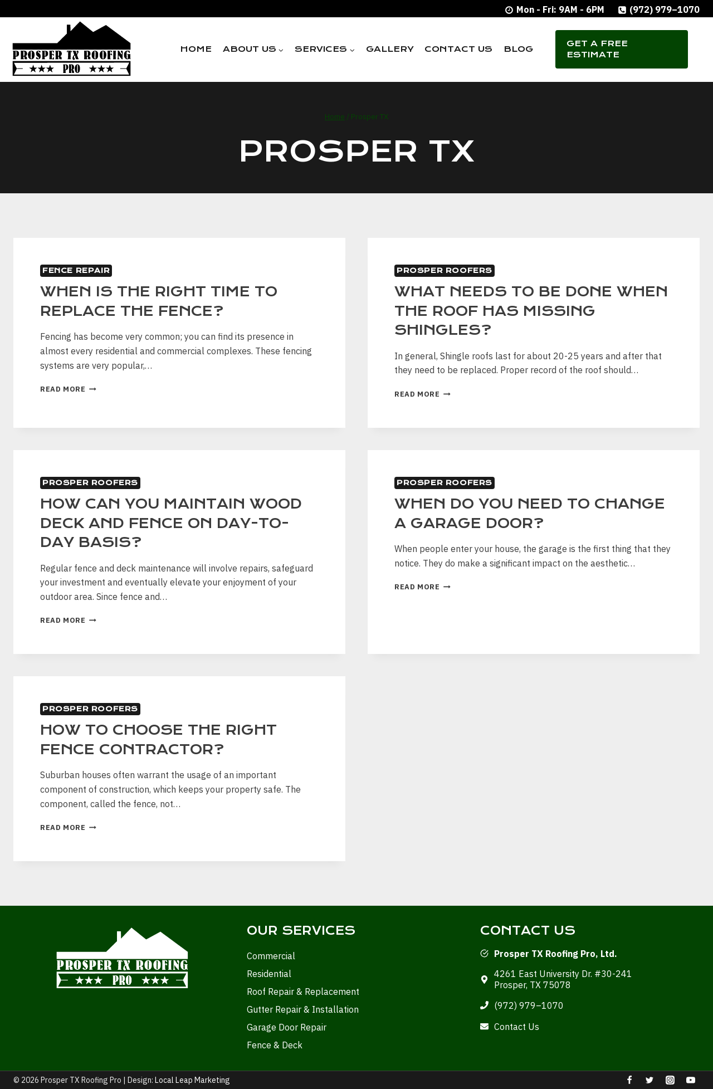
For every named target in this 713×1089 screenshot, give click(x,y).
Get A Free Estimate (597, 49)
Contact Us (458, 49)
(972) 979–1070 (529, 1005)
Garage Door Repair (286, 1027)
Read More (68, 389)
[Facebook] (629, 1080)
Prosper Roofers (444, 270)
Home (196, 49)
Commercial (271, 955)
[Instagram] (670, 1080)
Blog (518, 49)
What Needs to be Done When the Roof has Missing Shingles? (531, 311)
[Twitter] (649, 1080)
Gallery (390, 49)
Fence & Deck (274, 1045)
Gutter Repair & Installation (303, 1009)
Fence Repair (76, 270)
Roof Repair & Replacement (303, 991)
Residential (269, 973)
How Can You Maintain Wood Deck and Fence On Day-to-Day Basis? (171, 523)
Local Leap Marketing (192, 1080)
